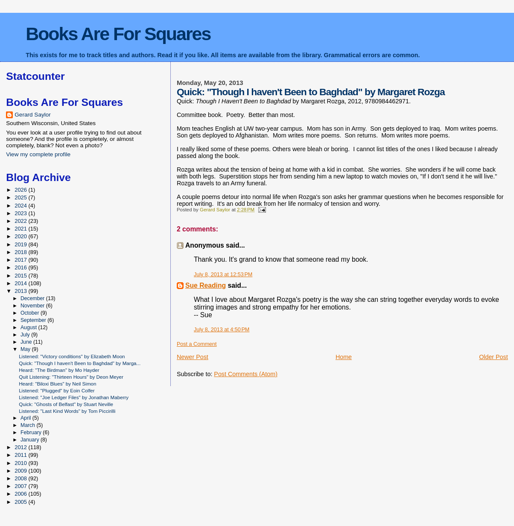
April (26, 418)
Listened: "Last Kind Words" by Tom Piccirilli (67, 411)
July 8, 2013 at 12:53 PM (223, 275)
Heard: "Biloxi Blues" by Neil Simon (57, 383)
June (26, 342)
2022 (21, 221)
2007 (21, 486)
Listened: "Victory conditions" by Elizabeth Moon (72, 356)
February (31, 432)
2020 (21, 236)
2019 (21, 244)
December (33, 298)
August (29, 327)
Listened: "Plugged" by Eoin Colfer (57, 390)
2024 (21, 205)
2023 (21, 213)
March (28, 425)
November (33, 306)
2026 (21, 190)
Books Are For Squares (118, 33)
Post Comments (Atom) (245, 374)
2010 (21, 463)
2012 (21, 447)
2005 (21, 502)
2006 (21, 494)
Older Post (493, 357)
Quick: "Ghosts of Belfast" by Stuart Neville (66, 404)
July (25, 335)
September (33, 320)
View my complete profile (38, 154)
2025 (21, 197)
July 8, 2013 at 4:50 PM (221, 330)
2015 (21, 275)
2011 (21, 455)
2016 (21, 267)
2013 (21, 291)
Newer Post (192, 357)
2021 (21, 228)
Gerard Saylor (33, 114)
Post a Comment (197, 344)
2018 (21, 252)
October (30, 313)
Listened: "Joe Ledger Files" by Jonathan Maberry (73, 397)
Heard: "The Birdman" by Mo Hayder (59, 370)
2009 (21, 471)
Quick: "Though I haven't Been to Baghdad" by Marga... (79, 363)
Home (344, 357)
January (30, 440)
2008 (21, 478)
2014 (21, 283)
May (26, 349)
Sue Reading (205, 285)
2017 (21, 260)
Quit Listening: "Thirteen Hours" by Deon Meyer (71, 377)
